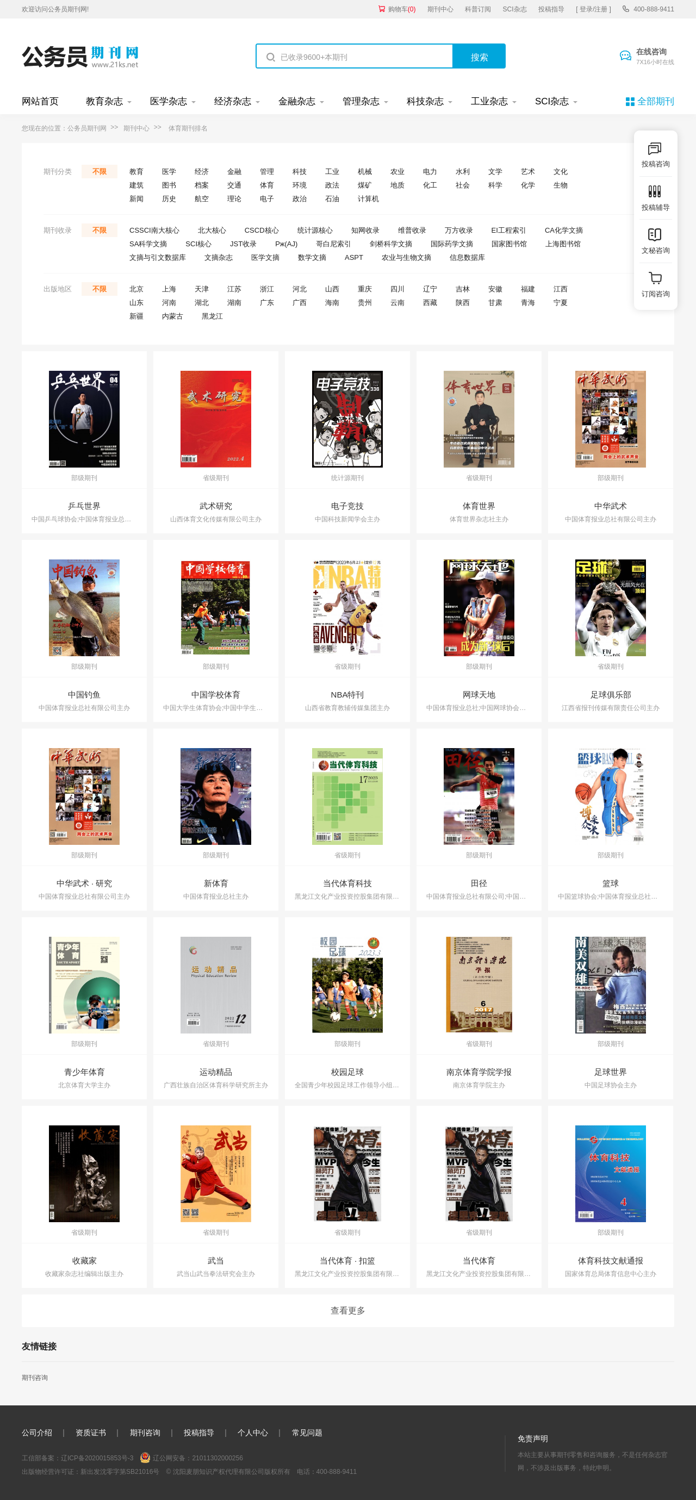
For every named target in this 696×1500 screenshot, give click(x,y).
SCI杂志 (515, 9)
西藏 (430, 302)
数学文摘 (312, 257)
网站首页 (40, 101)
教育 (136, 171)
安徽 (495, 289)
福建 (528, 289)
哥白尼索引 (333, 244)
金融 (234, 171)
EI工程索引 (509, 230)
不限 (99, 171)
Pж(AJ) (286, 244)
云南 (397, 302)
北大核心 (212, 230)
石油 (332, 199)
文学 (495, 171)
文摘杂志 (218, 257)
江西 (561, 289)
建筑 (136, 185)
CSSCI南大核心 (154, 230)
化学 (528, 185)
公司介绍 (37, 1432)
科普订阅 (478, 9)
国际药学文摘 (452, 244)
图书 (169, 185)
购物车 (402, 9)
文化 (561, 171)
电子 (267, 199)
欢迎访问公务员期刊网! (55, 9)
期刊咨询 (35, 1377)
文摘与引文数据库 (157, 257)
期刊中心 (440, 9)
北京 (136, 289)
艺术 (528, 171)
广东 (267, 302)
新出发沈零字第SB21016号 (119, 1472)
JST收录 (243, 244)
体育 (267, 185)
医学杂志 (168, 101)
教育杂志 (104, 101)
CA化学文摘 (564, 230)
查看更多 (348, 1310)
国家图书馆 (509, 244)
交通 (234, 185)
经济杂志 (232, 101)
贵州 (365, 302)
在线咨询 (655, 57)
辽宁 (430, 289)
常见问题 (307, 1432)
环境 (300, 185)
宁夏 (561, 302)
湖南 (234, 302)
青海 (528, 302)
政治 (300, 199)
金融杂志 (296, 101)
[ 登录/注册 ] (593, 9)
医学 (169, 171)
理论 (234, 199)
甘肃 (495, 302)
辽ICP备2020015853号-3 (97, 1458)
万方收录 (459, 230)
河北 (300, 289)
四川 (397, 289)
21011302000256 (217, 1458)
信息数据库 (467, 257)
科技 (300, 171)
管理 (267, 171)
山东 (136, 302)
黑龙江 (212, 316)
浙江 (267, 289)
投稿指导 (551, 9)
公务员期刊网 (87, 128)
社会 (463, 185)
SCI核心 (198, 244)
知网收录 (365, 230)
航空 (202, 199)
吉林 (463, 289)
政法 (332, 185)
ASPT (354, 257)
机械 (365, 171)
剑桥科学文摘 (391, 244)
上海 (169, 289)
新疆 (136, 316)
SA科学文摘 (148, 244)
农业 (397, 171)
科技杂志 (425, 101)
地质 (397, 185)
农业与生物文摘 (406, 257)
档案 (202, 185)
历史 (169, 199)
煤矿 (365, 185)
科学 (495, 185)
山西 (332, 289)
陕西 (463, 302)
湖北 (202, 302)
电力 (430, 171)
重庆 (365, 289)
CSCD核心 (262, 230)
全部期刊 (655, 101)
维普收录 (412, 230)
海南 (332, 302)
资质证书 (91, 1432)
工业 (332, 171)
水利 (463, 171)
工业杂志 (489, 101)
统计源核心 (315, 230)
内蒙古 (172, 316)
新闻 (136, 199)
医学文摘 (265, 257)
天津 (202, 289)
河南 (169, 302)
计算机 (368, 199)
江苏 (234, 289)
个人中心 (253, 1432)
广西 (300, 302)
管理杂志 (361, 101)
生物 (561, 185)
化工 (430, 185)
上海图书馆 (563, 244)
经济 (202, 171)
